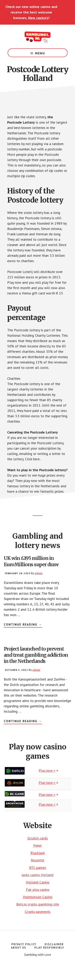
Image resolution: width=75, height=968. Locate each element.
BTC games (37, 867)
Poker (37, 845)
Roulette (37, 860)
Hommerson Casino (37, 897)
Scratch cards (37, 838)
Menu (40, 53)
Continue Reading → (23, 625)
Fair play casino (37, 889)
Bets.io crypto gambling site (37, 904)
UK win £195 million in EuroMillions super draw (31, 561)
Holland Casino (37, 882)
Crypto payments (37, 911)
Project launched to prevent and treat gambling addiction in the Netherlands (36, 655)
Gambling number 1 (38, 36)
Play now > (47, 770)
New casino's (38, 17)
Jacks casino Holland (37, 875)
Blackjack (37, 853)
